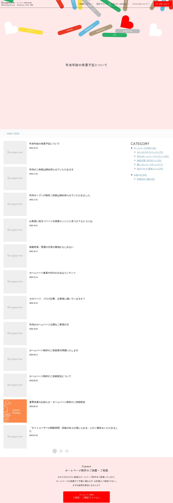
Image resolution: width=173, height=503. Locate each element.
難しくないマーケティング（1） (150, 164)
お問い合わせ (158, 3)
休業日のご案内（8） (146, 179)
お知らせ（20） (140, 174)
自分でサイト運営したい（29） (150, 168)
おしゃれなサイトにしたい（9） (150, 152)
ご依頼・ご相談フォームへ (86, 496)
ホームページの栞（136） (145, 147)
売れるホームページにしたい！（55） (153, 156)
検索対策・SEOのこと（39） (149, 160)
